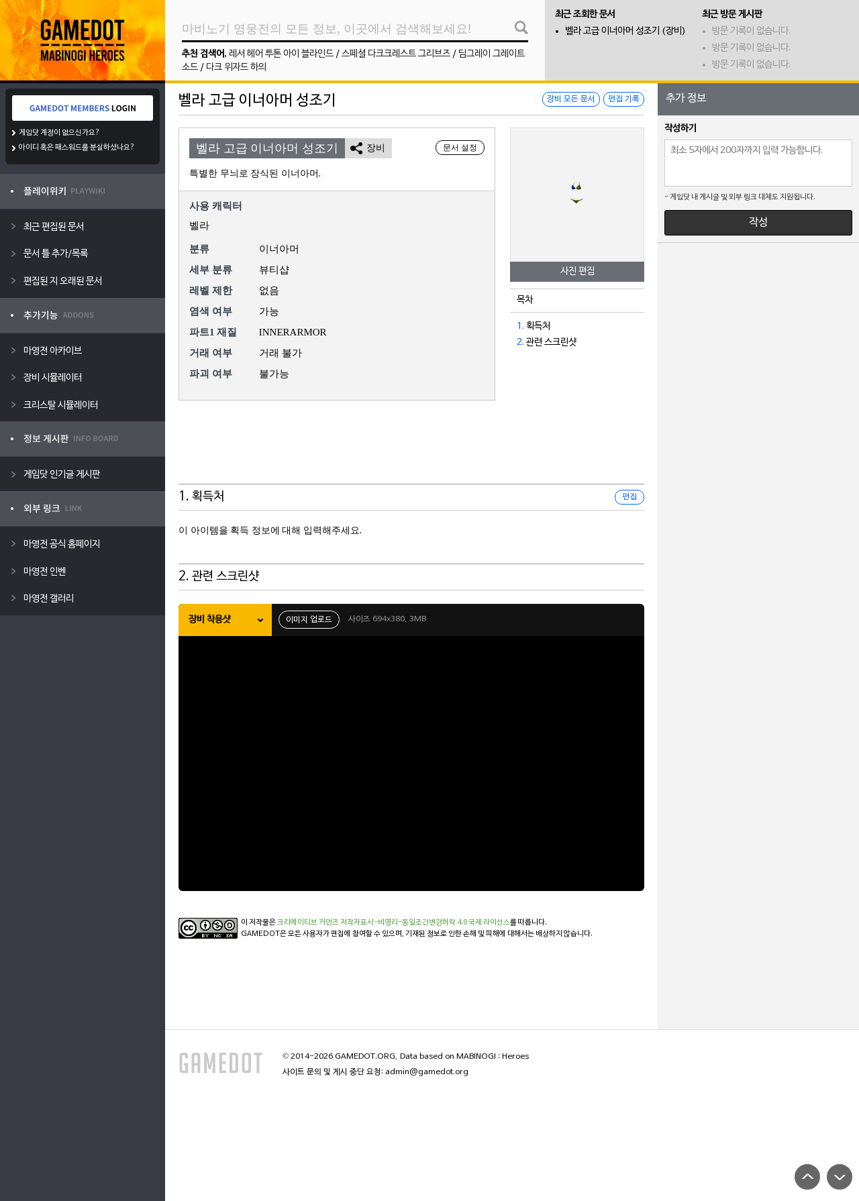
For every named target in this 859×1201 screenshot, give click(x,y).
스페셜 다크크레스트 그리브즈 (396, 54)
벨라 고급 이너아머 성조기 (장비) (625, 31)
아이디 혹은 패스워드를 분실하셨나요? (77, 148)
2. (520, 342)
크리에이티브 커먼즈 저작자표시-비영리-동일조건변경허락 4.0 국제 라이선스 (393, 923)
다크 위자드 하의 (236, 67)
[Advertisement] (411, 451)
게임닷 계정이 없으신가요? (59, 133)
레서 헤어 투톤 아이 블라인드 (281, 54)
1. (520, 326)
